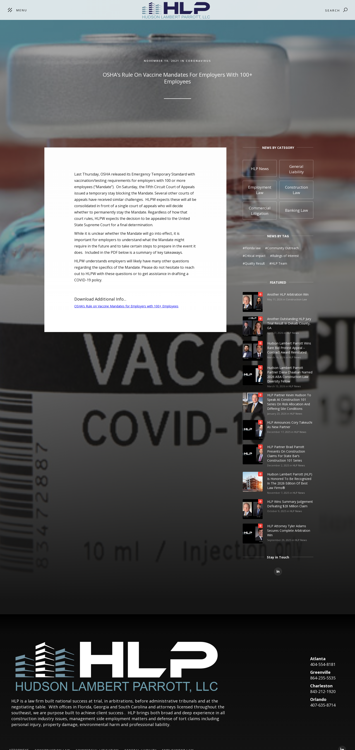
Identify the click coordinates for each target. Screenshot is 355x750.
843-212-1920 (323, 691)
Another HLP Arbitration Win (288, 294)
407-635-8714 (323, 705)
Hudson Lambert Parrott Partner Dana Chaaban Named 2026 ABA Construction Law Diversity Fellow (289, 374)
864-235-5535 (323, 678)
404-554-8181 (323, 664)
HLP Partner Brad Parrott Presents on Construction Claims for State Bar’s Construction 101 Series (286, 454)
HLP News (293, 333)
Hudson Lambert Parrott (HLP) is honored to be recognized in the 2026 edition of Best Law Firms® (289, 481)
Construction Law (296, 299)
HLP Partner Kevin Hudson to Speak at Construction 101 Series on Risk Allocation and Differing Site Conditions (289, 402)
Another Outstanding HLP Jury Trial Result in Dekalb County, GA (289, 323)
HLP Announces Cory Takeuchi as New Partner (289, 424)
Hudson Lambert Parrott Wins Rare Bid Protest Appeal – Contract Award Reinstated (289, 347)
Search (332, 10)
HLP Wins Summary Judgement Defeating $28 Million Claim (290, 503)
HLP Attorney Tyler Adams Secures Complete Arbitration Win (288, 530)
